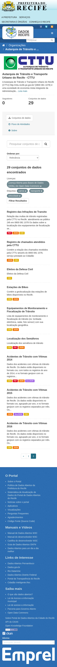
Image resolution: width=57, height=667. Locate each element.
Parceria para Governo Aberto (22, 609)
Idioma (5, 638)
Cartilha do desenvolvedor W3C (23, 540)
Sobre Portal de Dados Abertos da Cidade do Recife (30, 618)
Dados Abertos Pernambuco (21, 563)
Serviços (24, 17)
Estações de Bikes (17, 287)
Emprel (28, 656)
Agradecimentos (15, 517)
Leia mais (22, 91)
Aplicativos (13, 506)
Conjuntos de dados (20, 118)
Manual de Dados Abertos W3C (22, 533)
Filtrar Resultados (18, 201)
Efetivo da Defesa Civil (20, 269)
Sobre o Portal (14, 481)
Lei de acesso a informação (21, 605)
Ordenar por (13, 153)
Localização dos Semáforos (23, 338)
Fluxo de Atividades (19, 124)
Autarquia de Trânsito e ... (22, 49)
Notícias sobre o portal (18, 502)
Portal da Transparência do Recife (24, 578)
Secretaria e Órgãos (14, 22)
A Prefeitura (9, 17)
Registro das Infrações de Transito (27, 212)
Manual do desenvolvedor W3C (22, 537)
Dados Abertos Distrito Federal (22, 575)
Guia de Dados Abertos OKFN (22, 544)
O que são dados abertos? (20, 594)
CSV (22, 233)
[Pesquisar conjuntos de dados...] (24, 144)
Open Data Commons (18, 612)
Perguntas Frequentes (18, 513)
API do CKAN (11, 622)
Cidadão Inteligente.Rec (19, 582)
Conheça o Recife (39, 22)
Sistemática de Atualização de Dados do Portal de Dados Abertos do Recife (24, 495)
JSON (16, 233)
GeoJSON (30, 381)
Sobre (13, 130)
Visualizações (14, 509)
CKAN (7, 633)
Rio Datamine (14, 571)
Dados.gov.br (14, 567)
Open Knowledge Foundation (19, 625)
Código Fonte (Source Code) (21, 521)
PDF (9, 233)
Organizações (17, 45)
